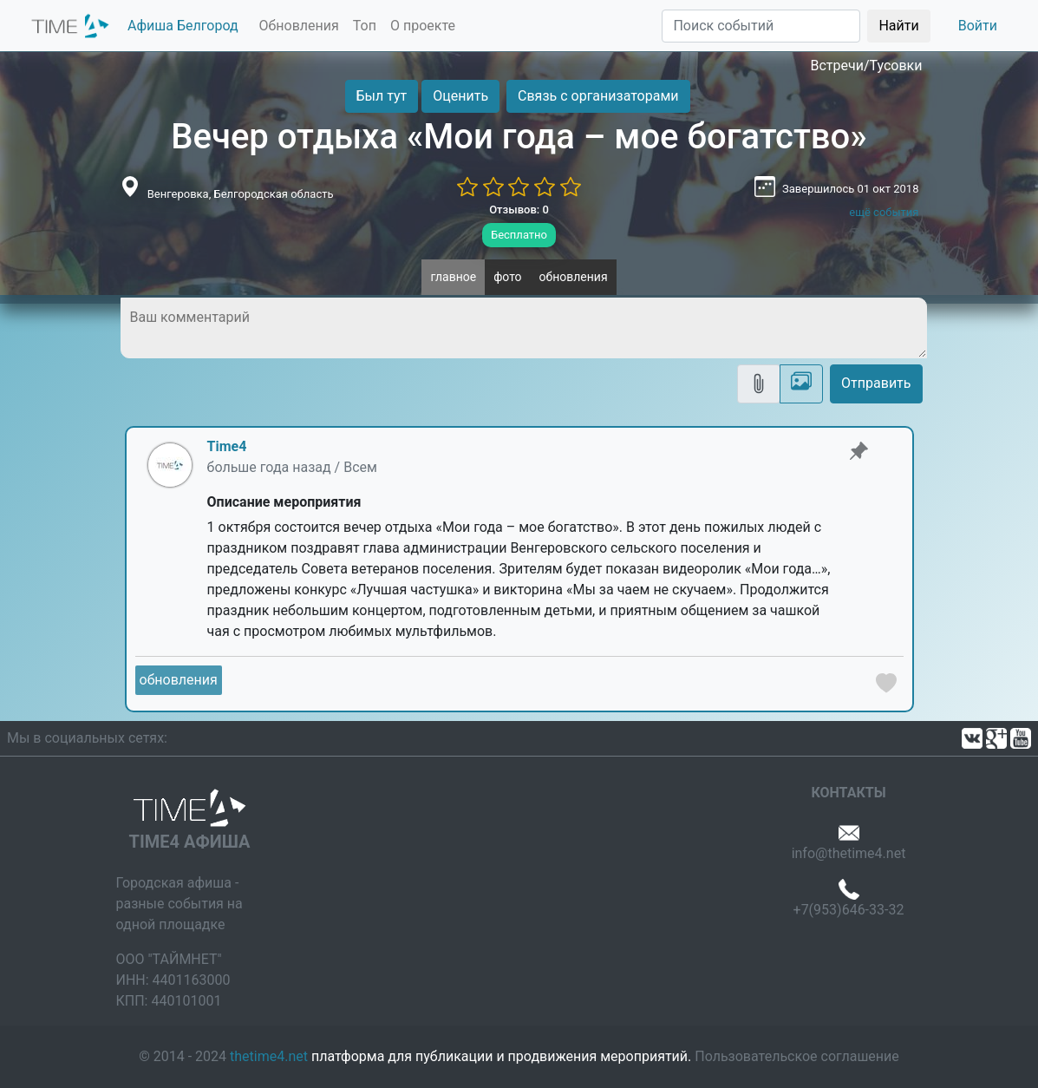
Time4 (227, 446)
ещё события (883, 212)
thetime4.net (269, 1056)
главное (453, 277)
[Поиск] (761, 26)
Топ (364, 25)
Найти (898, 25)
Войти (977, 25)
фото (507, 277)
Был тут (382, 96)
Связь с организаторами (598, 96)
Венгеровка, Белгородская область (240, 193)
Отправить (876, 383)
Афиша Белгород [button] (182, 25)
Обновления (299, 25)
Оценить (460, 96)
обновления (573, 277)
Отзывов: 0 (519, 209)
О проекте (422, 25)
